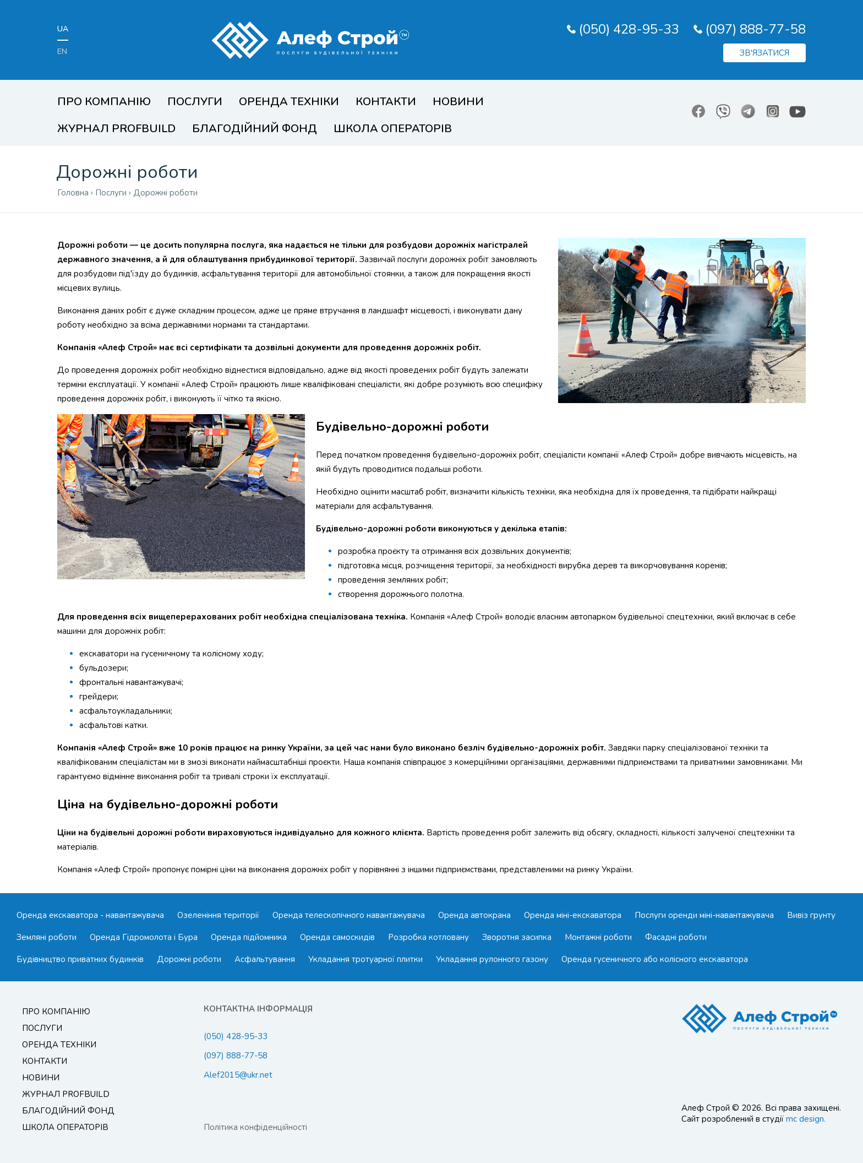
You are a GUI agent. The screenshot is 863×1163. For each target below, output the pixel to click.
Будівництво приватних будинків (80, 959)
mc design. (806, 1118)
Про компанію (104, 101)
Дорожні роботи (189, 959)
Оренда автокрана (474, 915)
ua (62, 29)
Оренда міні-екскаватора (572, 915)
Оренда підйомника (249, 937)
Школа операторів (393, 128)
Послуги (194, 101)
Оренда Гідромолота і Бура (144, 937)
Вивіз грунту (811, 915)
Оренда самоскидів (337, 937)
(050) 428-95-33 (629, 29)
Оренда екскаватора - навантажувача (90, 915)
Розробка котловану (428, 937)
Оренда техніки (289, 101)
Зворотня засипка (516, 937)
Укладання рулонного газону (492, 959)
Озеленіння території (218, 915)
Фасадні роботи (676, 937)
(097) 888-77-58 (756, 29)
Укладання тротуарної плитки (365, 959)
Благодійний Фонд (254, 128)
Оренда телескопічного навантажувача (348, 915)
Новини (458, 101)
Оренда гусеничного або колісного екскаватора (654, 959)
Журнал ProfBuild (116, 128)
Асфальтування (264, 959)
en (62, 51)
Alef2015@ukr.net (238, 1074)
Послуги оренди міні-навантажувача (704, 915)
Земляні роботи (47, 937)
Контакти (386, 101)
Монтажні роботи (598, 937)
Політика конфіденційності (255, 1127)
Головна (73, 192)
